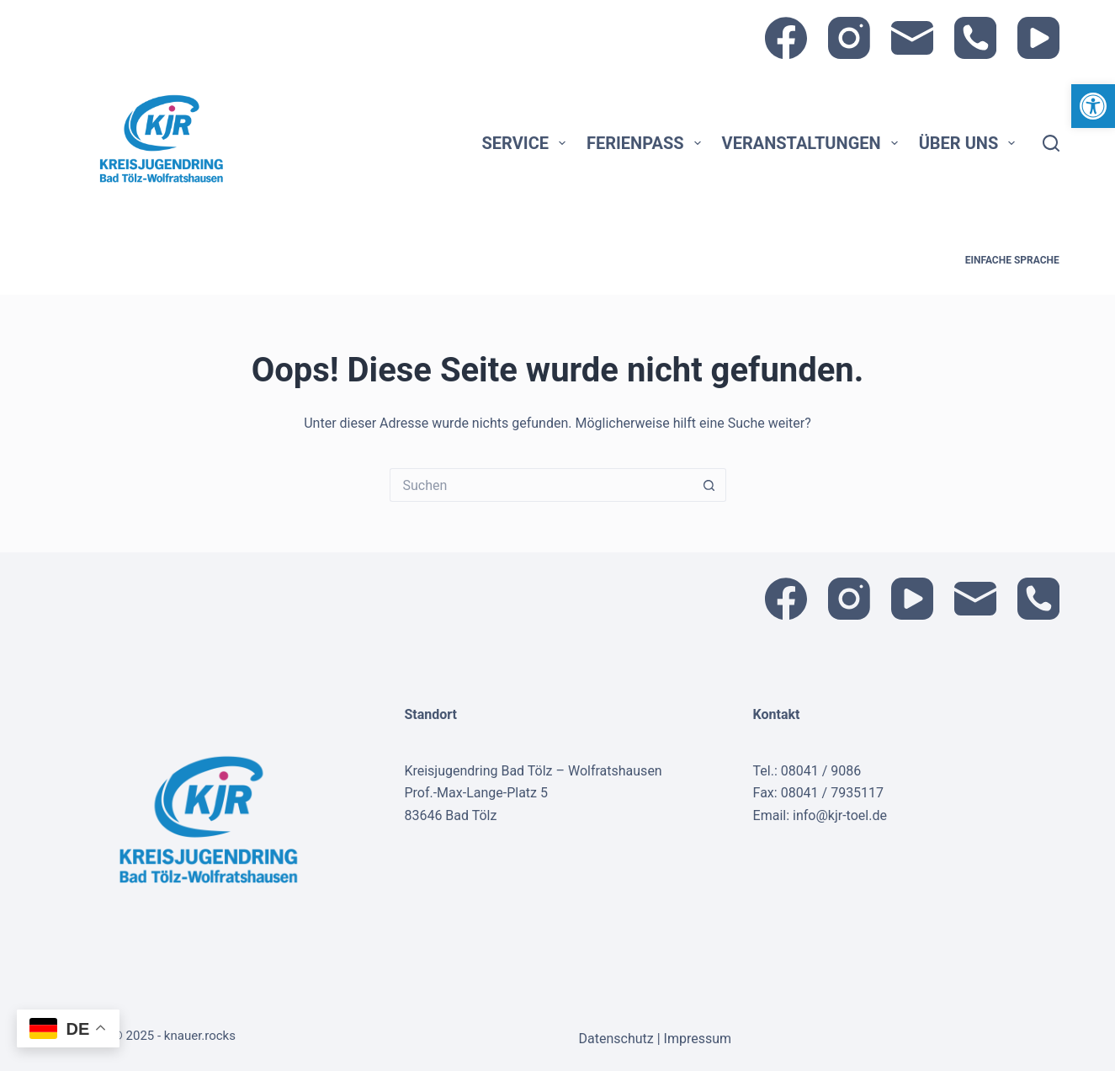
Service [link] (527, 143)
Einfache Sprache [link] (1012, 260)
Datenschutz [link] (618, 1039)
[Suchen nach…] (541, 485)
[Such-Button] (709, 485)
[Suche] (1051, 143)
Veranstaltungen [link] (813, 143)
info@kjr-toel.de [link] (840, 815)
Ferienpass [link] (647, 143)
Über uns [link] (970, 143)
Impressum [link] (698, 1039)
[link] (1093, 106)
